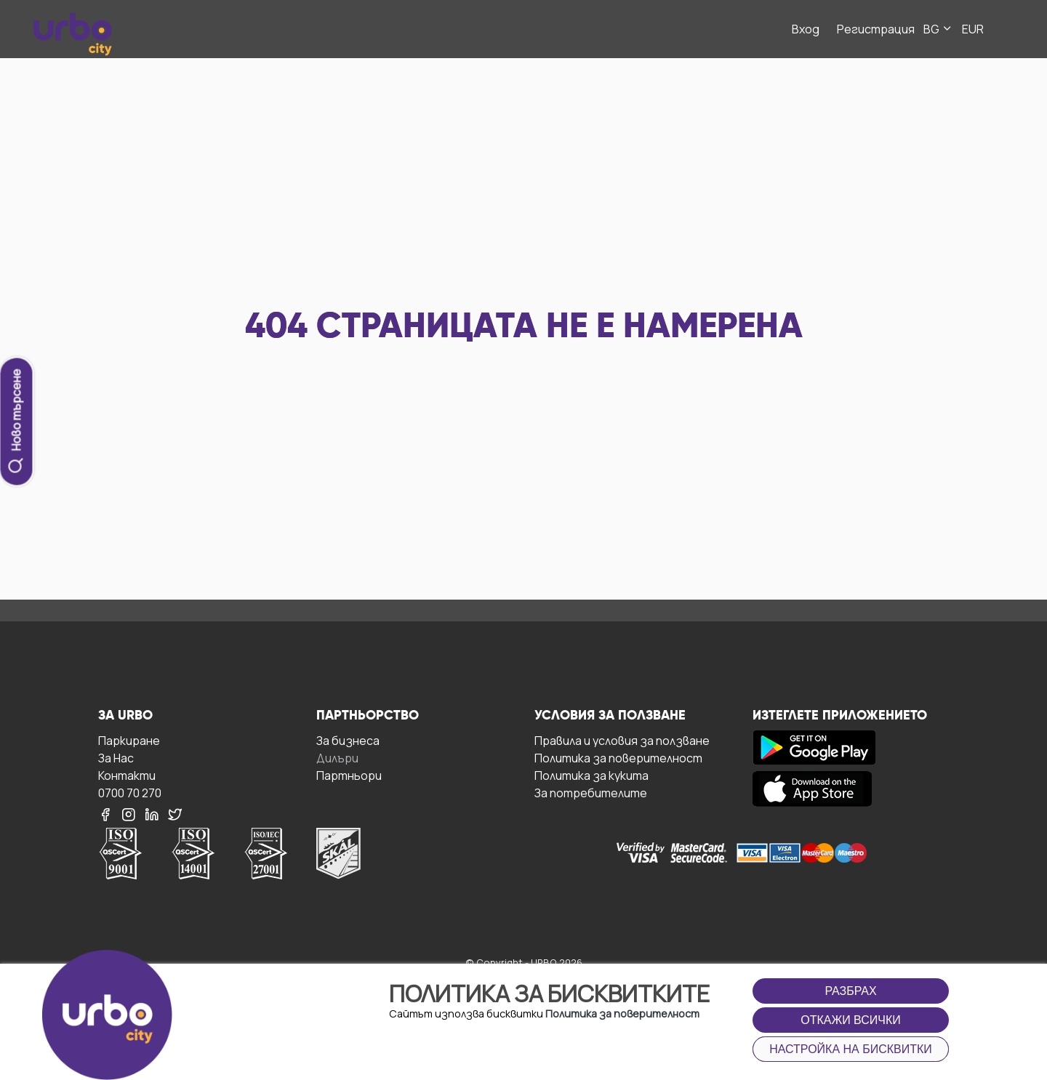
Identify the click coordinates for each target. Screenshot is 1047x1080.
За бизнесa (348, 740)
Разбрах (850, 991)
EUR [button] (973, 29)
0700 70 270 (129, 792)
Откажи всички (851, 1020)
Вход (805, 29)
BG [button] (938, 29)
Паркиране (129, 740)
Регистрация (876, 29)
